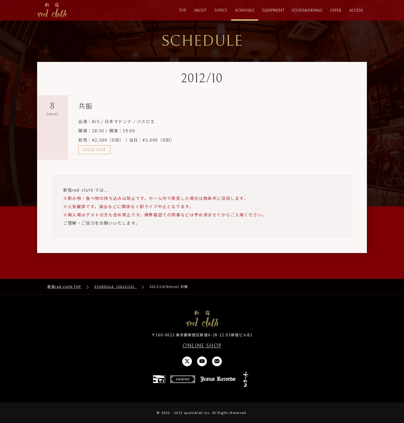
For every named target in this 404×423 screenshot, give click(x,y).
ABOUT (200, 10)
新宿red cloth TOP (64, 286)
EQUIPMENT (273, 10)
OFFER (335, 10)
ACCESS (356, 10)
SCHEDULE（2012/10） (115, 286)
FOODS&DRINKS (307, 10)
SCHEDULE (244, 10)
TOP (182, 10)
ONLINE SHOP (202, 346)
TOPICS (220, 10)
